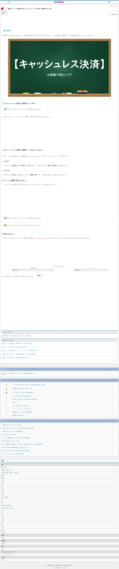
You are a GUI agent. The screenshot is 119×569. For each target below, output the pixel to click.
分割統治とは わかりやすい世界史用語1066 (12, 431)
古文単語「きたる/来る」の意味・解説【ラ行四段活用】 (24, 399)
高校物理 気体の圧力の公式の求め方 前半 (21, 388)
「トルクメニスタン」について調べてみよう (22, 408)
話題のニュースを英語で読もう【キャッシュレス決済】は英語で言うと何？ (53, 374)
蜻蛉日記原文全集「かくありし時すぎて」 (11, 441)
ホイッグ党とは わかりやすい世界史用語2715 (22, 392)
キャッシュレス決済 (25, 335)
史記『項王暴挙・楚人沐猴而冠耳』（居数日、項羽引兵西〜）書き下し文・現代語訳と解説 (22, 444)
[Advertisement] (59, 20)
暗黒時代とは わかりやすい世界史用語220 (22, 412)
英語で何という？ (7, 335)
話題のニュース (16, 335)
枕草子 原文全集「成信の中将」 (9, 434)
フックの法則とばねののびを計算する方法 (21, 396)
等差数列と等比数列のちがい (18, 415)
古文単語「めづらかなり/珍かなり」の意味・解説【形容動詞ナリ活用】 (18, 428)
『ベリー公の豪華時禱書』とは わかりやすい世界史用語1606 (16, 437)
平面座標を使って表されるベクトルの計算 (11, 425)
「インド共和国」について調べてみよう (21, 405)
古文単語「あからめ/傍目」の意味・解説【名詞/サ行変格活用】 (16, 450)
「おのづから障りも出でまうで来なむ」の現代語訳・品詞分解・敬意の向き (29, 384)
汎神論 (13, 402)
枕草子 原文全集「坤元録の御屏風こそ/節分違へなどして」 (15, 447)
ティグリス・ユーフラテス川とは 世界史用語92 (13, 454)
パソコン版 (62, 567)
